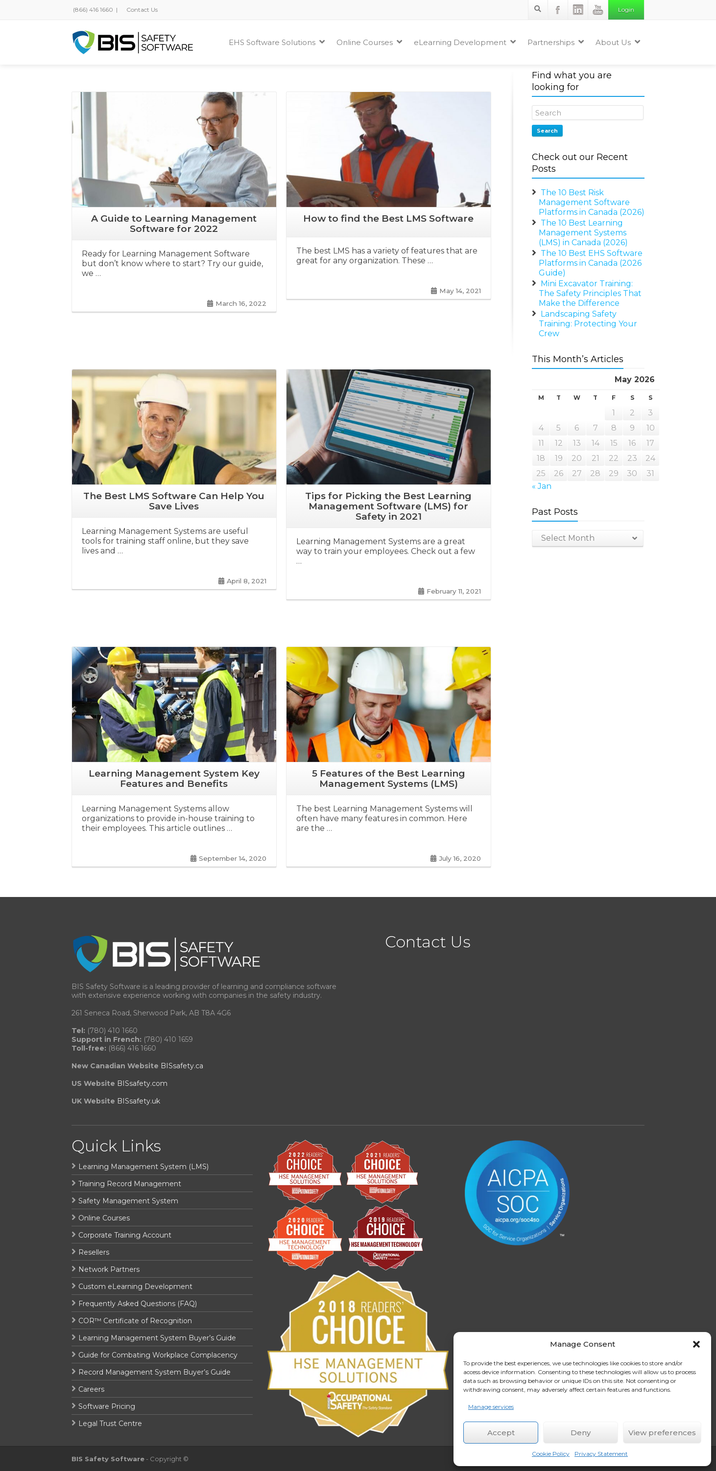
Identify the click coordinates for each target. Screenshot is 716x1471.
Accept (501, 1432)
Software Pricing (106, 1406)
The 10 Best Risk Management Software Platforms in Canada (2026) (591, 202)
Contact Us (141, 9)
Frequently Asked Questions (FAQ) (137, 1303)
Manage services (491, 1406)
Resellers (93, 1252)
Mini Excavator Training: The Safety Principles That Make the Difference (590, 293)
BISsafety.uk (138, 1101)
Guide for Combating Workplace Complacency (158, 1355)
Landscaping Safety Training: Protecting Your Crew (588, 323)
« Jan (541, 486)
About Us (618, 42)
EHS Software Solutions (277, 42)
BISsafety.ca (182, 1065)
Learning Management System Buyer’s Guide (157, 1337)
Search (547, 130)
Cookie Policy (551, 1453)
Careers (91, 1389)
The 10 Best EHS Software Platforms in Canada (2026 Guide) (591, 263)
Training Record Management (129, 1183)
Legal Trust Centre (110, 1423)
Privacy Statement (601, 1453)
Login (626, 9)
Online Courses (369, 42)
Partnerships (555, 42)
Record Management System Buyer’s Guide (154, 1372)
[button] (696, 1344)
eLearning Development (465, 42)
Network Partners (109, 1269)
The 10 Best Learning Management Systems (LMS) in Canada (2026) (583, 232)
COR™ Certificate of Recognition (135, 1320)
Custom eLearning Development (135, 1286)
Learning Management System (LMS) (143, 1166)
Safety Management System (128, 1200)
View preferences (662, 1432)
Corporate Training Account (124, 1235)
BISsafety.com (142, 1083)
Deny (581, 1432)
